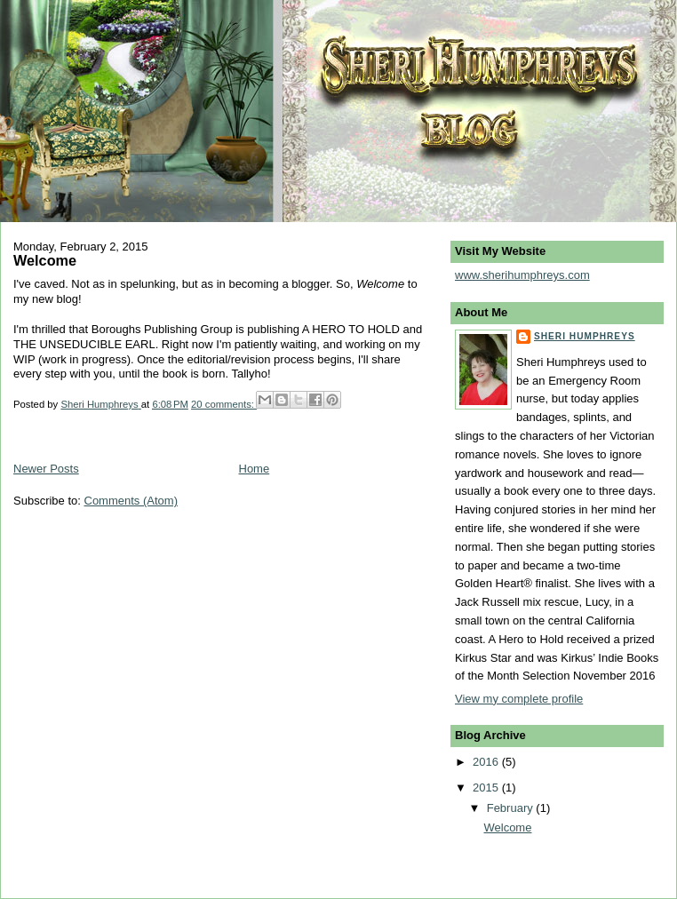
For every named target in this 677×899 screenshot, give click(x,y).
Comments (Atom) (131, 500)
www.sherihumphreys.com (522, 275)
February (512, 808)
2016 (487, 761)
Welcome (44, 260)
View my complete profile (519, 698)
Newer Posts (46, 468)
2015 (487, 787)
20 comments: (224, 404)
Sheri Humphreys (584, 336)
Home (254, 468)
